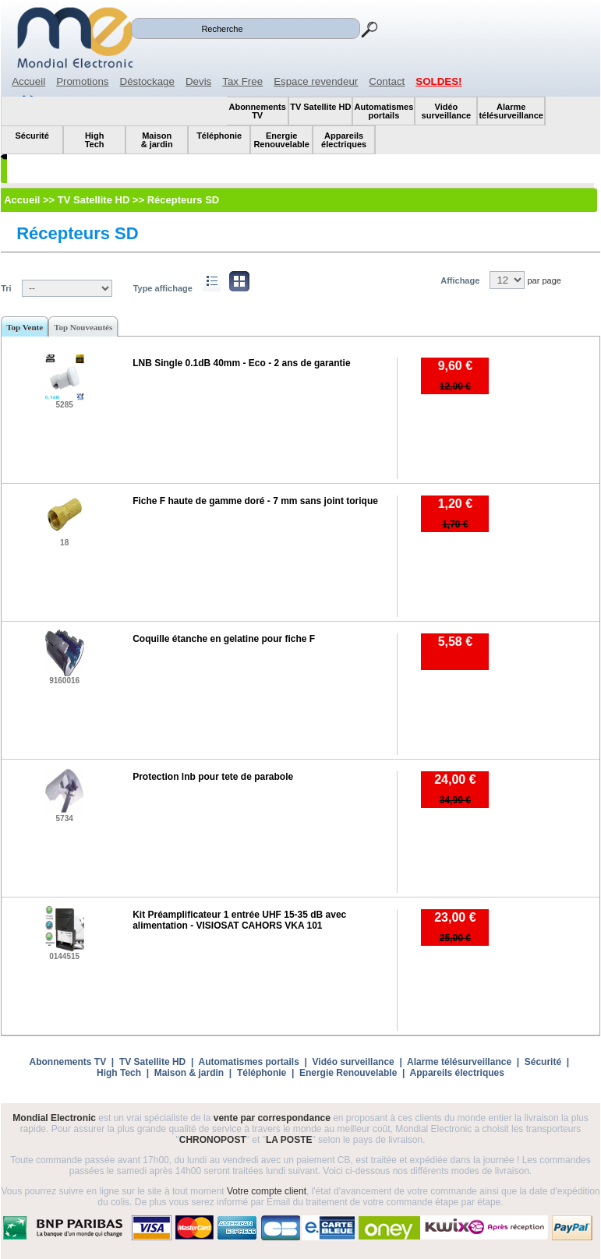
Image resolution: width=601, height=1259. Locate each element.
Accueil (28, 81)
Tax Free (242, 81)
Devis (198, 81)
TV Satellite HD (152, 1061)
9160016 (64, 680)
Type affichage (163, 288)
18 (64, 542)
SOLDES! (438, 81)
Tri (6, 288)
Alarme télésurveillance (459, 1061)
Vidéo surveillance (353, 1061)
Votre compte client (266, 1191)
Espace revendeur (316, 81)
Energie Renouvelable (348, 1072)
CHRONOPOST (212, 1139)
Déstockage (147, 81)
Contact (387, 81)
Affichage (459, 280)
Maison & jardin (189, 1072)
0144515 (64, 956)
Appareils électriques (457, 1072)
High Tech (119, 1072)
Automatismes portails (248, 1061)
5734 (64, 818)
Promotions (82, 81)
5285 (64, 404)
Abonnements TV (68, 1061)
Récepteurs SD (77, 233)
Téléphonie (261, 1072)
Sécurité (543, 1061)
